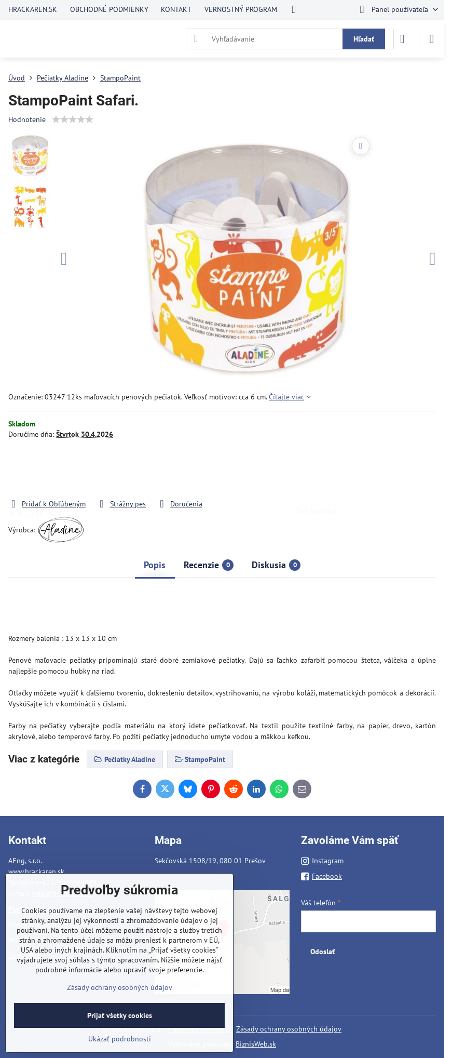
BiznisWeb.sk (256, 1044)
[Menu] (431, 39)
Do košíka (316, 469)
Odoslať (322, 951)
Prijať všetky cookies (119, 1015)
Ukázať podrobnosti (119, 1038)
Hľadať (363, 39)
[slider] (72, 119)
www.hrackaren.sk (36, 871)
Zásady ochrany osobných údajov (288, 1029)
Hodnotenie (27, 119)
